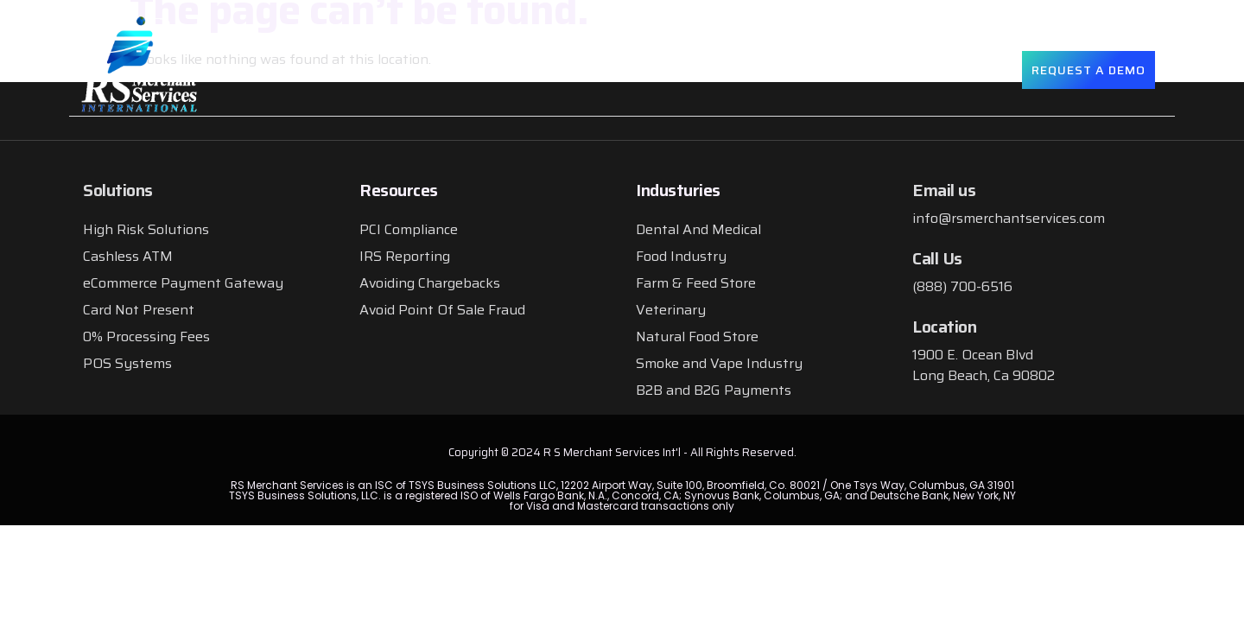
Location (944, 326)
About (510, 69)
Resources (859, 70)
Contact (966, 69)
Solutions (609, 70)
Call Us (937, 258)
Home (438, 69)
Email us (943, 190)
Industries (734, 70)
